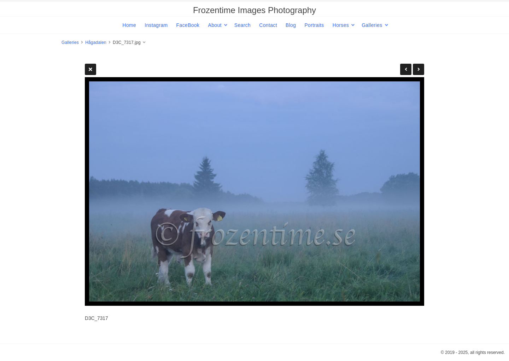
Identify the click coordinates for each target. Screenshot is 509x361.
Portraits (314, 25)
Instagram (156, 25)
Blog (291, 25)
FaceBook (188, 25)
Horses (341, 25)
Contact (268, 25)
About (214, 25)
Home (129, 25)
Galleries (372, 25)
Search (242, 25)
